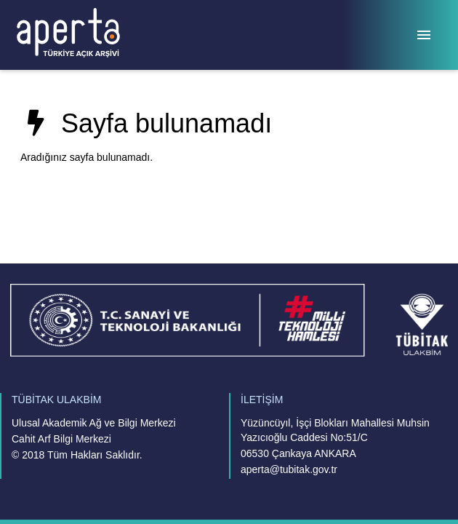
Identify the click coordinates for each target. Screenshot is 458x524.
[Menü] (424, 35)
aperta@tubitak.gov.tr (289, 469)
